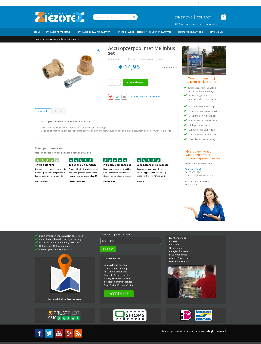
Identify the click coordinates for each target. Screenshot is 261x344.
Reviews (58, 111)
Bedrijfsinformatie (178, 251)
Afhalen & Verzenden (180, 258)
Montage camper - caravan (117, 278)
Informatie (43, 111)
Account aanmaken (216, 3)
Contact (173, 241)
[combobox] (115, 17)
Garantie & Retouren (179, 261)
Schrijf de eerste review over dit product (144, 59)
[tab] (43, 111)
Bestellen (174, 244)
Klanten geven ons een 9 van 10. (55, 249)
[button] (98, 52)
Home (38, 39)
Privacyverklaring (178, 254)
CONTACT (204, 17)
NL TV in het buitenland (115, 271)
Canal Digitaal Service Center (118, 285)
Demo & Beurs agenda (115, 264)
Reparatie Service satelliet (117, 274)
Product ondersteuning (115, 268)
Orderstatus (175, 247)
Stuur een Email (193, 169)
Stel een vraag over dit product (144, 96)
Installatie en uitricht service (118, 281)
